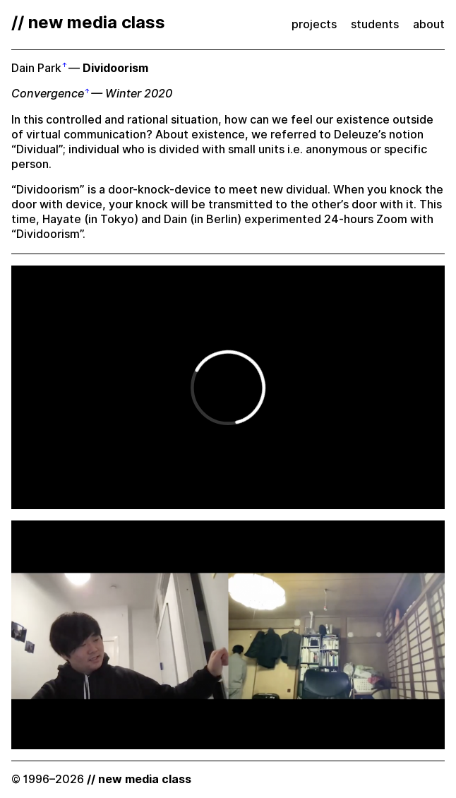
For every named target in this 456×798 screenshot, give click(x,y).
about (429, 24)
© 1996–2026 (101, 779)
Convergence (47, 93)
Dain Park (36, 68)
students (375, 24)
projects (314, 24)
